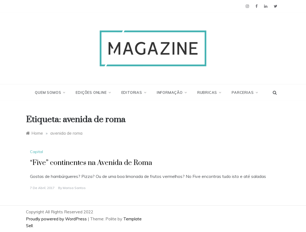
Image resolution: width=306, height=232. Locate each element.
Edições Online (93, 92)
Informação (172, 92)
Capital (36, 151)
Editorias (133, 92)
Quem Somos (50, 92)
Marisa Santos (74, 188)
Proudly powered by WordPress (57, 218)
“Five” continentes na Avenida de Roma (91, 162)
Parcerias (244, 92)
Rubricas (209, 92)
